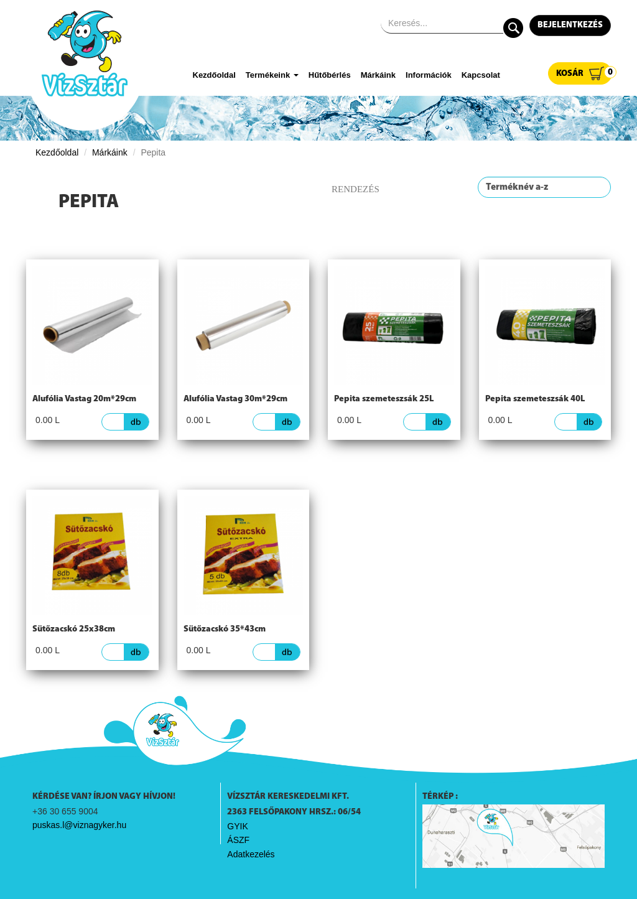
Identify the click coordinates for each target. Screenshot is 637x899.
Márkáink (378, 75)
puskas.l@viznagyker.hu (79, 825)
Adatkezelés (250, 854)
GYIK (237, 826)
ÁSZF (238, 840)
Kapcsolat (481, 75)
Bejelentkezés (570, 25)
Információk (429, 75)
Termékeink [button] (272, 75)
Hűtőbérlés (330, 75)
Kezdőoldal (214, 75)
